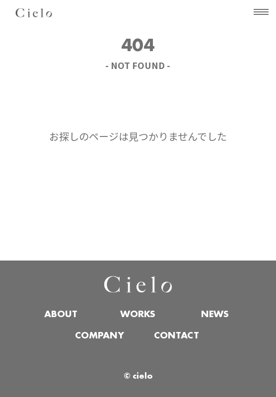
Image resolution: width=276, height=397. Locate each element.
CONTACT (176, 336)
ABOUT (60, 315)
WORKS (137, 315)
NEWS (215, 315)
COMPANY (99, 336)
